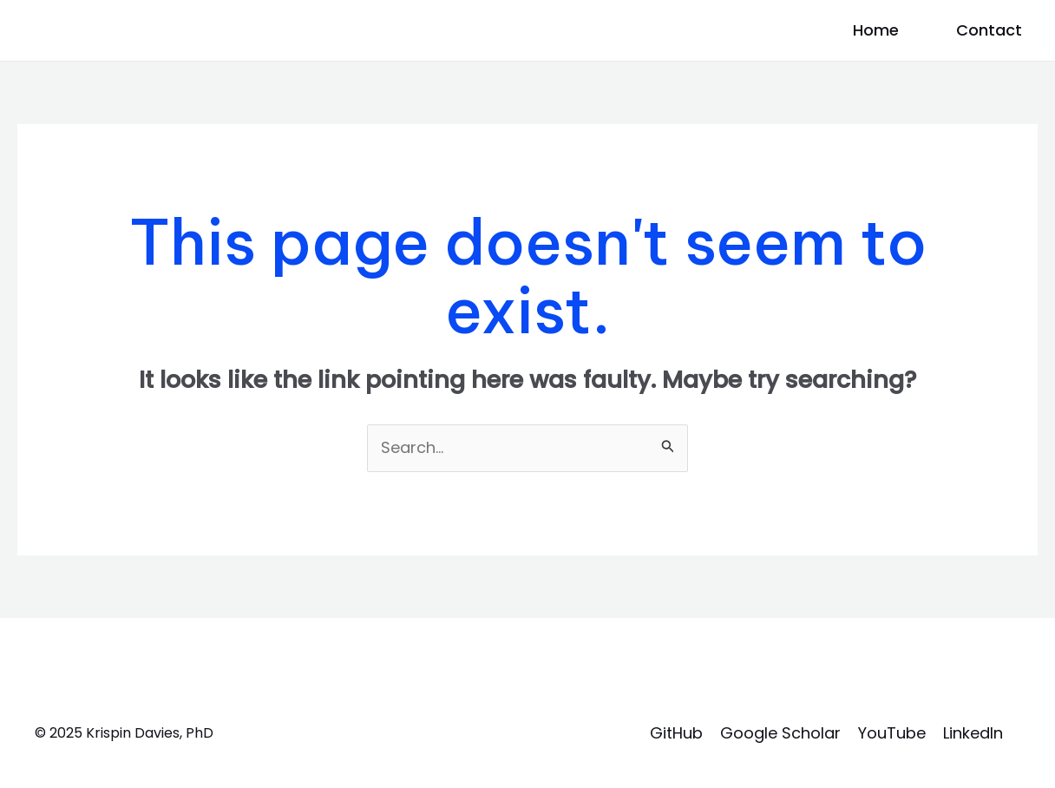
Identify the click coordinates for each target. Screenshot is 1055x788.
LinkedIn (973, 733)
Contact (989, 30)
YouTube (892, 733)
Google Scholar (780, 733)
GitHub (676, 733)
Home (876, 30)
